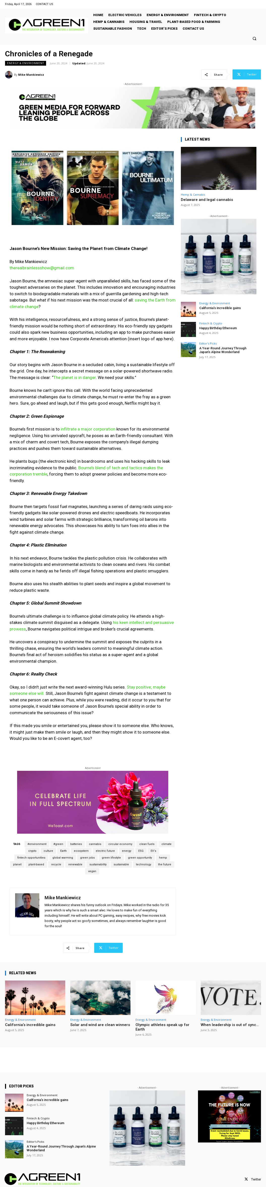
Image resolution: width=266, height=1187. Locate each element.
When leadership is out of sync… (230, 1025)
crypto (32, 851)
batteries (76, 844)
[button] (254, 38)
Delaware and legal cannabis (207, 199)
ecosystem (81, 851)
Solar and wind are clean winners (100, 1025)
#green (58, 844)
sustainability (98, 864)
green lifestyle (111, 857)
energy (126, 851)
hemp (163, 857)
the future (164, 864)
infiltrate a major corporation (88, 429)
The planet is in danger (74, 377)
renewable (75, 864)
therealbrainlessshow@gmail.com (42, 267)
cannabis (95, 844)
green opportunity (140, 857)
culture (48, 851)
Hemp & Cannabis (193, 194)
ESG (141, 851)
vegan (92, 871)
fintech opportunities (31, 857)
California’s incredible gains (220, 308)
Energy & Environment (25, 63)
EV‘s (153, 851)
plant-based (36, 864)
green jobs (87, 857)
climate (166, 844)
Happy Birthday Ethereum (218, 328)
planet (17, 864)
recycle (56, 864)
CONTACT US (44, 4)
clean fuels (146, 844)
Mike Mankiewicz (31, 74)
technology (143, 864)
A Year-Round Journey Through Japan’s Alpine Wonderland (222, 350)
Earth (63, 851)
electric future (105, 851)
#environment (36, 844)
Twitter (256, 1179)
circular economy (120, 844)
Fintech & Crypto (210, 323)
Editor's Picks (208, 343)
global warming (62, 857)
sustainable (121, 864)
